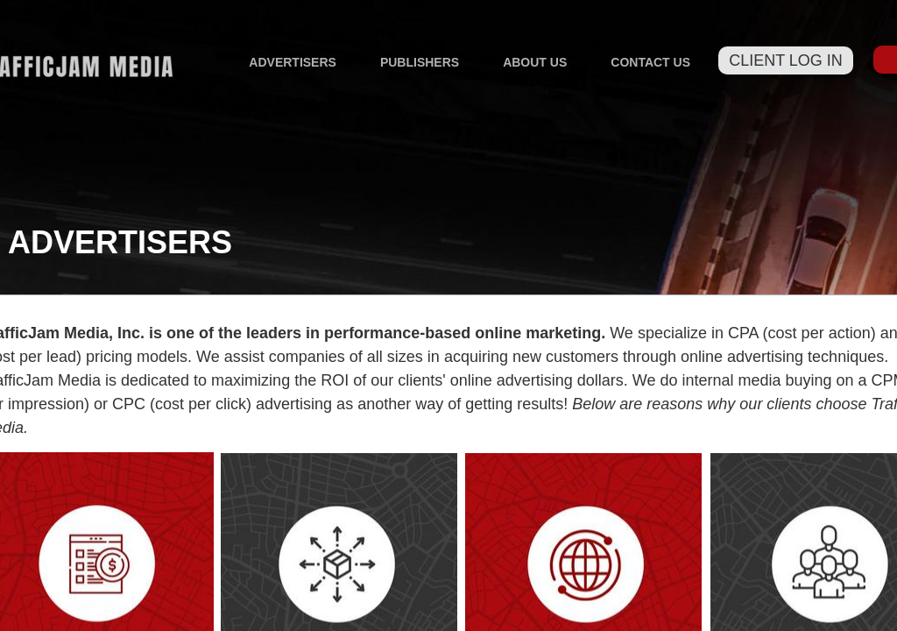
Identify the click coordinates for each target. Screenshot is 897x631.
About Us (535, 62)
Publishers (419, 62)
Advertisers (292, 62)
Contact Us (650, 62)
